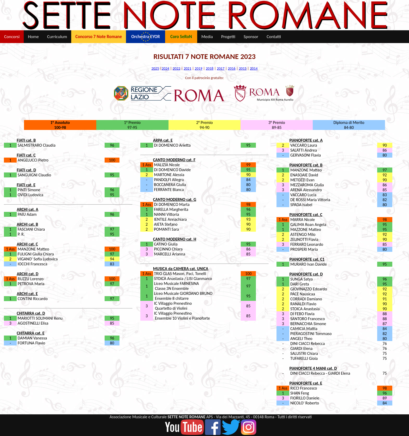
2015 (242, 68)
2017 (220, 68)
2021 (187, 68)
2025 (155, 68)
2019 (198, 68)
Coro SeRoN (181, 36)
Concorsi (12, 36)
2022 (176, 68)
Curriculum (57, 36)
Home (33, 36)
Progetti (228, 36)
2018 (209, 68)
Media (207, 36)
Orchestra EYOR (145, 36)
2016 (232, 68)
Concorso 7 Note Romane (98, 36)
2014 (253, 68)
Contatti (274, 36)
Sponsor (251, 36)
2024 (165, 68)
